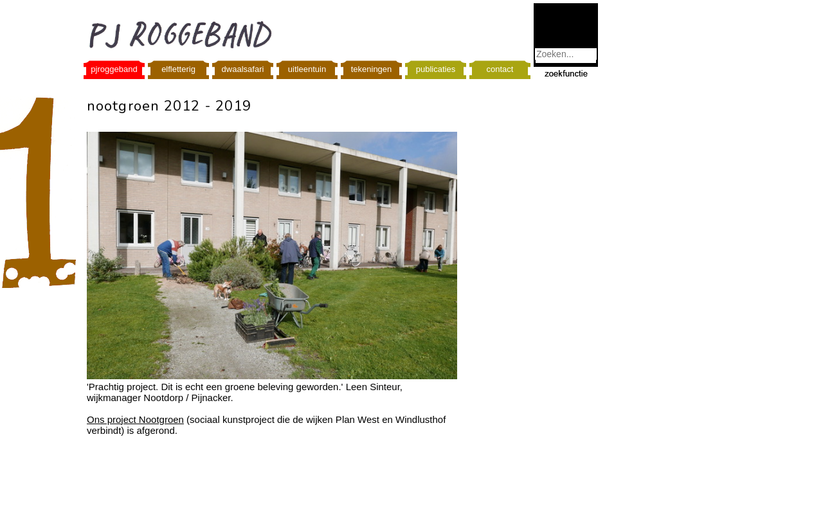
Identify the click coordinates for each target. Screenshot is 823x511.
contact (500, 69)
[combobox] (566, 54)
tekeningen (371, 69)
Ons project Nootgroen (135, 419)
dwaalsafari (243, 69)
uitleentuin (307, 69)
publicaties (435, 69)
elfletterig (178, 69)
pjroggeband (114, 69)
